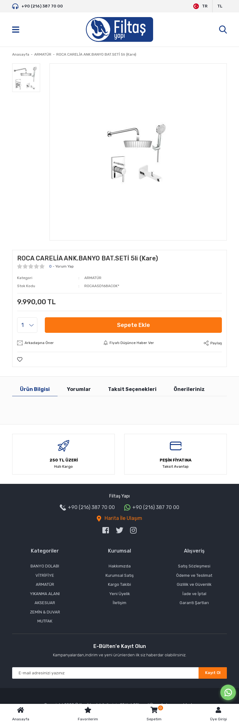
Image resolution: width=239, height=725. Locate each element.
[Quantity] (27, 325)
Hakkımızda (120, 566)
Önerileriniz (189, 389)
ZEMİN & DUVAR (45, 612)
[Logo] (119, 29)
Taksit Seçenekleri (132, 389)
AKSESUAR (45, 602)
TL (219, 6)
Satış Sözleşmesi (194, 566)
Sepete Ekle (133, 325)
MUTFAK (44, 621)
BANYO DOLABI (44, 566)
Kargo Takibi (119, 584)
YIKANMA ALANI (45, 593)
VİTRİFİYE (44, 575)
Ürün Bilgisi (35, 389)
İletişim (119, 602)
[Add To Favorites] (19, 359)
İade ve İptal (194, 593)
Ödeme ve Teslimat (194, 575)
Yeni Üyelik (119, 593)
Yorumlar (79, 389)
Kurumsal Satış (119, 575)
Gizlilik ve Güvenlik (194, 584)
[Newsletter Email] (119, 673)
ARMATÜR (92, 278)
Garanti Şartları (194, 602)
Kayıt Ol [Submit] (213, 672)
